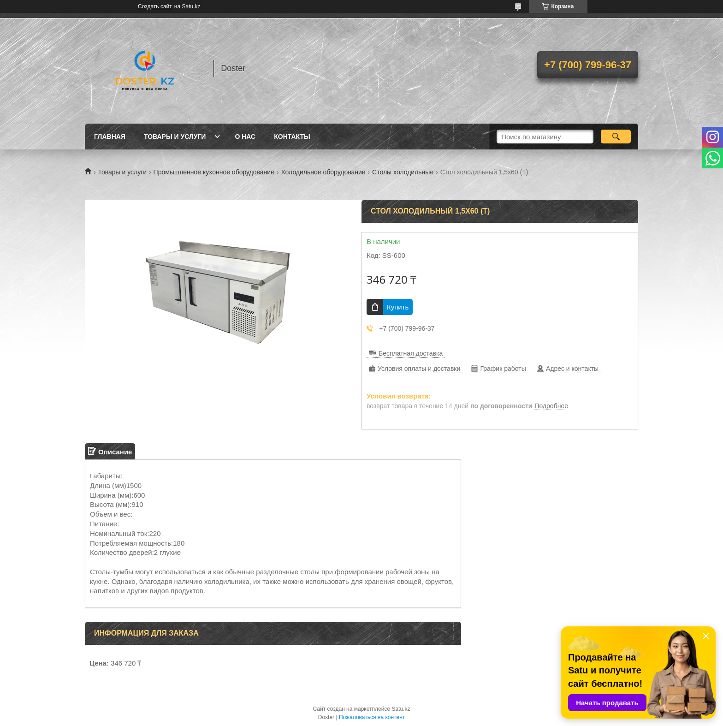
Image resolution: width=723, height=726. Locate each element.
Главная (109, 136)
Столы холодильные (402, 172)
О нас (245, 136)
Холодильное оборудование (323, 172)
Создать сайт (155, 6)
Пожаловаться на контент (372, 717)
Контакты (292, 136)
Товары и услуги (175, 136)
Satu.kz (400, 709)
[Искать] (616, 136)
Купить (398, 307)
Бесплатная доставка (411, 353)
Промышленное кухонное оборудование (214, 172)
